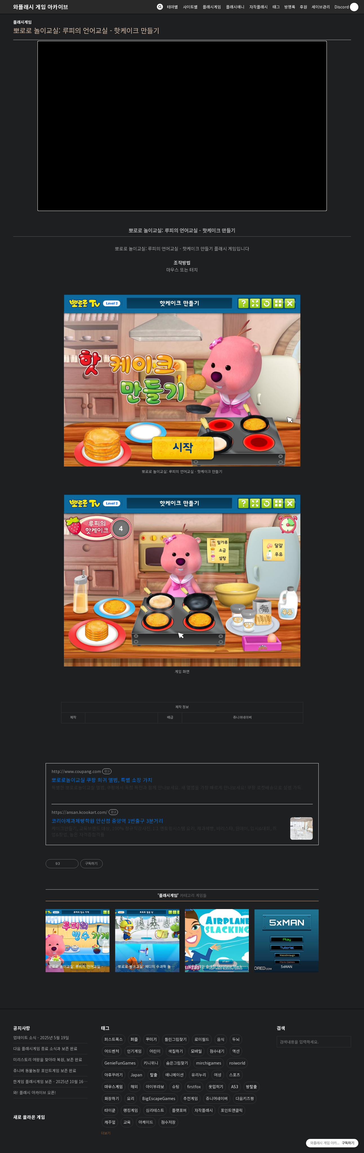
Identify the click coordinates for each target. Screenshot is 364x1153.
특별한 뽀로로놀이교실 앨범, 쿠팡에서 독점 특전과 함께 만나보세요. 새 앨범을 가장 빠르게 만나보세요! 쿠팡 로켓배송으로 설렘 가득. (177, 787)
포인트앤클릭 (232, 1110)
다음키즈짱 (245, 1098)
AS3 (234, 1086)
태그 (276, 7)
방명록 (289, 7)
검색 (345, 1041)
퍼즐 (134, 1039)
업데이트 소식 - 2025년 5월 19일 (41, 1037)
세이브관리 (321, 7)
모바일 (196, 1051)
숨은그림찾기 (177, 1063)
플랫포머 (179, 1110)
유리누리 (198, 1075)
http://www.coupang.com (76, 771)
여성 (217, 1075)
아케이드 (146, 1122)
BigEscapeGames (158, 1098)
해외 (134, 1086)
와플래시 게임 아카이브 (40, 7)
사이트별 (190, 7)
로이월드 (202, 1039)
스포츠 (234, 1075)
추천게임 (190, 1098)
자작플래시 (258, 7)
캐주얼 (109, 1122)
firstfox (194, 1086)
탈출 (153, 1075)
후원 (303, 7)
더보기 (105, 1132)
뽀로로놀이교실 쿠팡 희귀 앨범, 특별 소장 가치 (102, 779)
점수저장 (168, 1122)
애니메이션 (174, 1075)
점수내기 (217, 1051)
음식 (220, 1039)
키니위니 (151, 1063)
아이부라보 (155, 1086)
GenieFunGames (120, 1063)
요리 (130, 1098)
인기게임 (134, 1051)
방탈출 (251, 1086)
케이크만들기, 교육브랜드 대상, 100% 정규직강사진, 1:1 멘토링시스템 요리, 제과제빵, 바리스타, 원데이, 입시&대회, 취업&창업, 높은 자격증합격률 (164, 831)
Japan (136, 1075)
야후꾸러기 (113, 1075)
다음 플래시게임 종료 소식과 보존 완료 (45, 1048)
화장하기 (111, 1098)
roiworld (237, 1063)
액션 (236, 1051)
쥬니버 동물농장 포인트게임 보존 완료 (44, 1070)
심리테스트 (155, 1110)
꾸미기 (151, 1039)
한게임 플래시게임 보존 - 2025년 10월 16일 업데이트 (50, 1081)
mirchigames (208, 1063)
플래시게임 (212, 7)
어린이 (154, 1051)
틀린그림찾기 (176, 1039)
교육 (127, 1122)
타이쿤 (109, 1110)
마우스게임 (113, 1086)
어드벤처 (111, 1051)
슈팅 (175, 1086)
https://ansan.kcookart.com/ (80, 812)
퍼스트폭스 (113, 1039)
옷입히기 (216, 1086)
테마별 (172, 7)
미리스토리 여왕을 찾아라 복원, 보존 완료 (47, 1059)
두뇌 (236, 1039)
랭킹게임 (130, 1110)
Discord (341, 7)
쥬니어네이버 (217, 1098)
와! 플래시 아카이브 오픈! (34, 1092)
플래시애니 (235, 7)
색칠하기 (175, 1051)
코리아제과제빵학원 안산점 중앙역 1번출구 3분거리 (107, 820)
